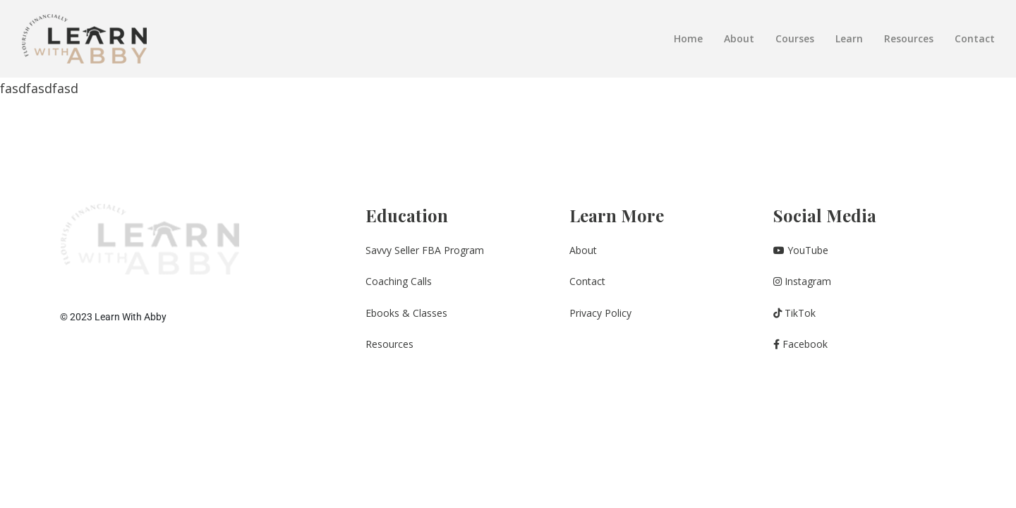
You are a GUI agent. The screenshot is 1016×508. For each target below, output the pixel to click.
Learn (849, 38)
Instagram (802, 281)
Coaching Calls (398, 281)
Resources (908, 38)
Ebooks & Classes (406, 313)
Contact (975, 38)
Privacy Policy (600, 313)
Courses (794, 38)
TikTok (794, 313)
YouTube (800, 250)
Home (688, 38)
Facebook (800, 344)
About (739, 38)
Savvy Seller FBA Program (424, 250)
